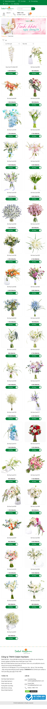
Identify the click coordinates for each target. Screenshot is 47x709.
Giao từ (8, 12)
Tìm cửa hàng (33, 1)
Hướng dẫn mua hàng (7, 685)
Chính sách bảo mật (6, 683)
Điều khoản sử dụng (6, 688)
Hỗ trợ (5, 3)
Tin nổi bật (21, 1)
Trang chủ (4, 36)
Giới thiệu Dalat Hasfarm (7, 679)
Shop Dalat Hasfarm (6, 681)
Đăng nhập (15, 3)
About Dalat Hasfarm (9, 1)
